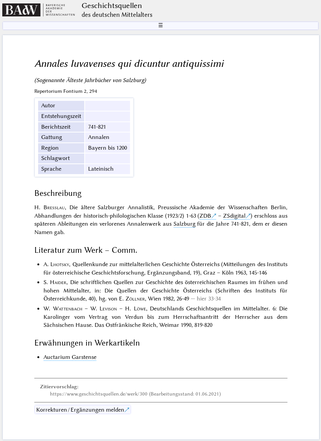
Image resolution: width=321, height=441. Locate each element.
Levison (108, 308)
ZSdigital (234, 215)
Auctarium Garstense (69, 357)
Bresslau (54, 207)
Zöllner (135, 298)
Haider (58, 282)
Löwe (140, 308)
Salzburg (184, 223)
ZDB (205, 215)
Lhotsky (59, 264)
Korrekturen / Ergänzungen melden (80, 409)
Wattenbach (67, 308)
